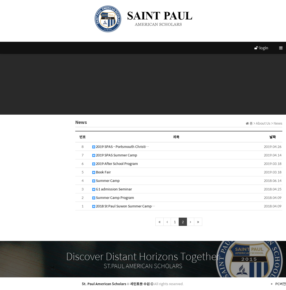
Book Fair (101, 172)
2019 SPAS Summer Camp (114, 155)
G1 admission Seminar (112, 189)
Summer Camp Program (113, 197)
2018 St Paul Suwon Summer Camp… (123, 206)
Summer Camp (106, 180)
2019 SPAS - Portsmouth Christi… (120, 146)
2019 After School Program (115, 163)
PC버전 (280, 283)
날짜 (272, 136)
